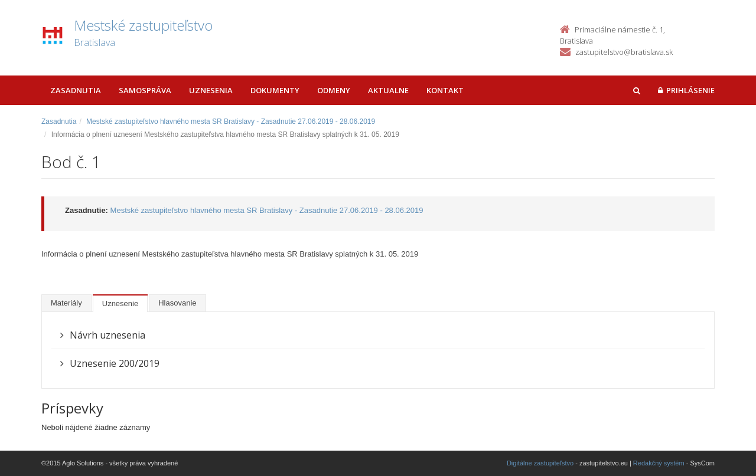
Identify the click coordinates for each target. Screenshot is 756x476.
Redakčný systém (659, 463)
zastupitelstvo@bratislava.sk (624, 52)
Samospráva (145, 90)
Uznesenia (211, 90)
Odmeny (333, 90)
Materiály (66, 302)
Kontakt (445, 90)
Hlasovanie (177, 302)
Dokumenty (274, 90)
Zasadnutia (75, 90)
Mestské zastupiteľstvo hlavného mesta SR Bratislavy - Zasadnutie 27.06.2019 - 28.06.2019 (230, 121)
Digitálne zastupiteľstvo (540, 463)
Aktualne (388, 90)
